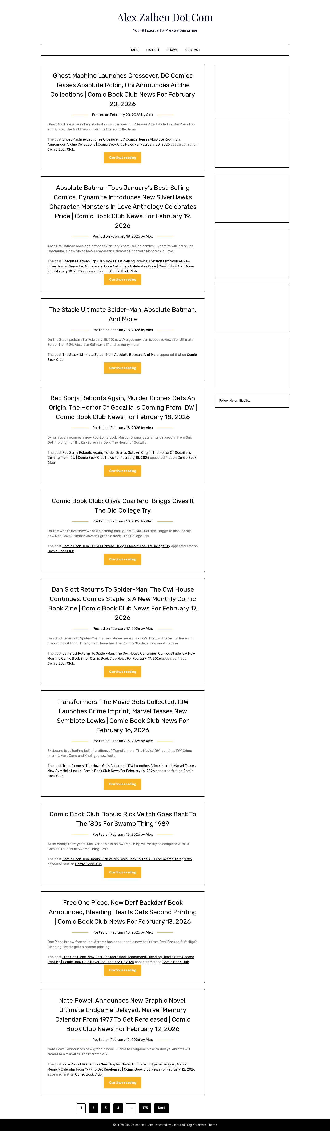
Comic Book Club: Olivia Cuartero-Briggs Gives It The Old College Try (116, 546)
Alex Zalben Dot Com (165, 17)
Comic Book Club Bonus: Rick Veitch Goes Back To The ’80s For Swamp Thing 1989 (127, 859)
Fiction (152, 50)
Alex (149, 115)
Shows (172, 50)
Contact (193, 50)
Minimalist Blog (182, 1125)
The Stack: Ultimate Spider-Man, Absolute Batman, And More (110, 355)
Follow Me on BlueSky (234, 400)
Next (161, 1108)
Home (134, 50)
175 (145, 1108)
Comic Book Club (61, 149)
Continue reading (122, 158)
